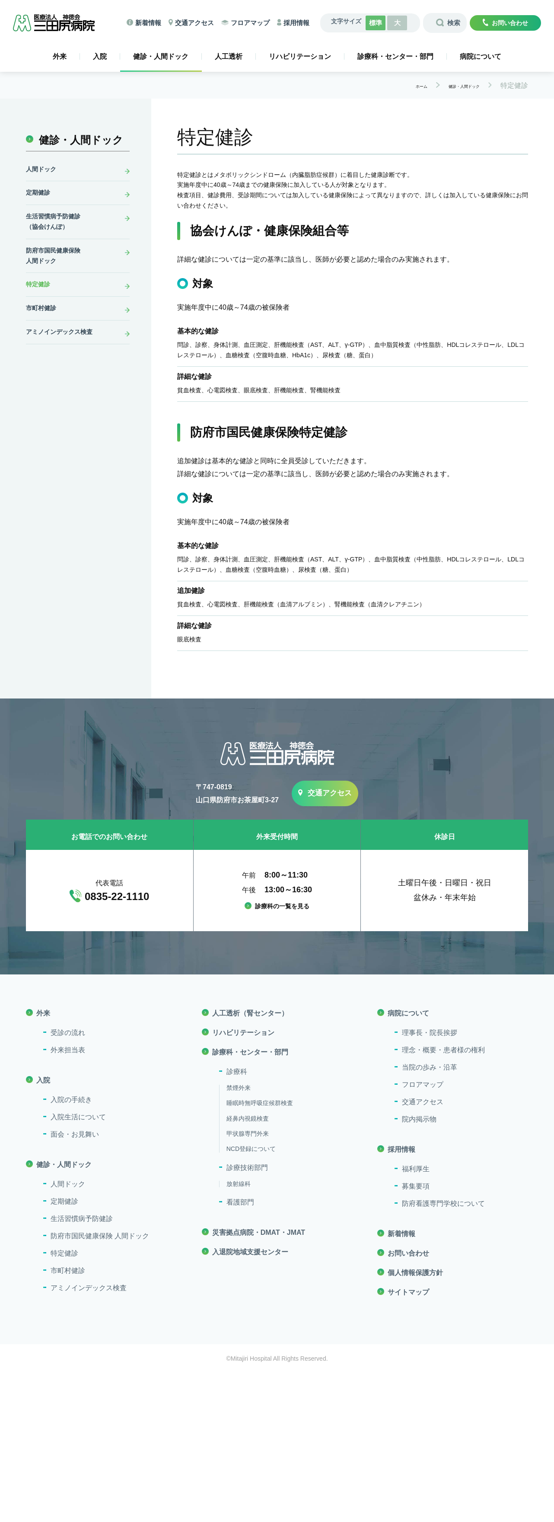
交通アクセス (195, 21)
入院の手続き (71, 1248)
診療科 (236, 1220)
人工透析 (228, 54)
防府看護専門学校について (443, 1352)
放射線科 (238, 1332)
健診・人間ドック (160, 55)
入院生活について (78, 1265)
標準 (381, 21)
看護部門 (240, 1351)
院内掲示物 (419, 1268)
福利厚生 (416, 1317)
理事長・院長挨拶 (429, 1181)
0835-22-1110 (116, 1045)
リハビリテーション (300, 54)
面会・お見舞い (75, 1283)
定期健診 (40, 194)
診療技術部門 (247, 1316)
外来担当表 (68, 1198)
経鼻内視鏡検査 (247, 1267)
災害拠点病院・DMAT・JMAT (258, 1381)
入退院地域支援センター (250, 1401)
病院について (480, 54)
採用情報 (301, 21)
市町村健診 (43, 326)
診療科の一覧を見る (282, 1056)
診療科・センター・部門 (395, 54)
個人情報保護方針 (415, 1421)
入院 (100, 54)
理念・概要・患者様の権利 (443, 1198)
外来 (60, 54)
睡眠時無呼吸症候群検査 (259, 1252)
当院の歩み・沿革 (429, 1216)
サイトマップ (408, 1441)
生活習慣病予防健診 (82, 1367)
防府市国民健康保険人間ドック (57, 266)
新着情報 (146, 21)
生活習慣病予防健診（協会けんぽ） (57, 227)
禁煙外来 (238, 1236)
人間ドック (43, 168)
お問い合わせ (510, 21)
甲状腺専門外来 (247, 1282)
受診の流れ (68, 1181)
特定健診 (40, 299)
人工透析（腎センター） (250, 1162)
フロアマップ (253, 21)
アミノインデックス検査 (64, 352)
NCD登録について (251, 1298)
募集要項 (416, 1335)
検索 (452, 21)
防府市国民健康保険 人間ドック (100, 1384)
